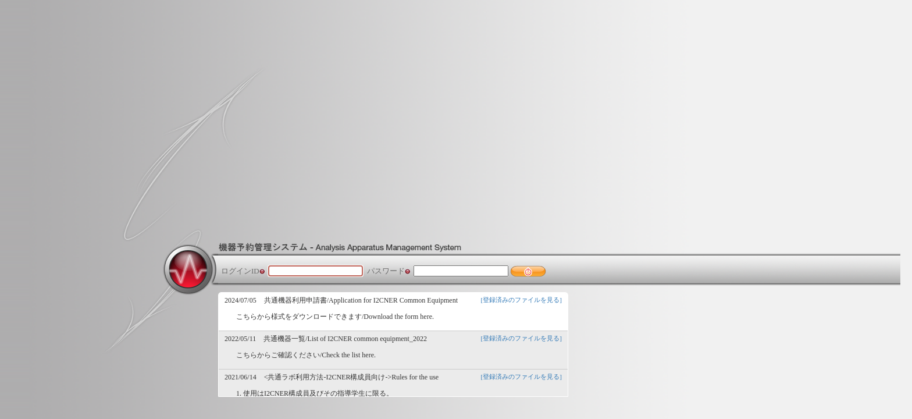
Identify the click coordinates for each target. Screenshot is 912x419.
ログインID (240, 271)
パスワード (386, 271)
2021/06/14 (240, 377)
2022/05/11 (240, 339)
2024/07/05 (240, 300)
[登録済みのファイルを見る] (521, 299)
